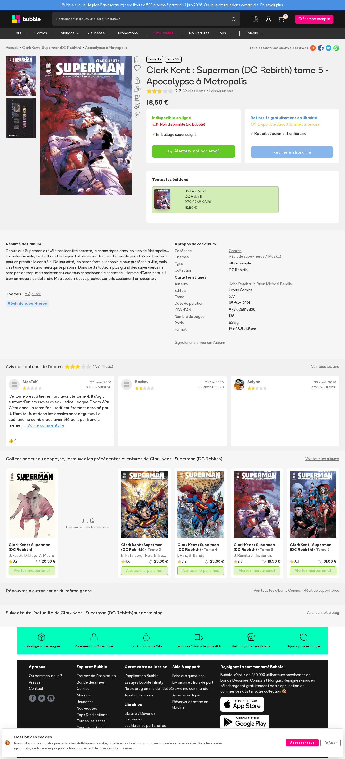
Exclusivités (163, 34)
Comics (43, 34)
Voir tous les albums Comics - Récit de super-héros (296, 591)
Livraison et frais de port (192, 683)
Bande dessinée (90, 683)
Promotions (128, 34)
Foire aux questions (188, 676)
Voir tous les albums (322, 459)
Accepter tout (302, 742)
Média (255, 34)
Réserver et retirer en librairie (190, 705)
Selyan (253, 382)
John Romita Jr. (242, 284)
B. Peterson (131, 556)
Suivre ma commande (190, 689)
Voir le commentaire (45, 425)
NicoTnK (30, 382)
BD (21, 34)
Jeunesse (99, 34)
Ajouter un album (139, 696)
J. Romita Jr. (244, 556)
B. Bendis (162, 556)
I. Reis (147, 556)
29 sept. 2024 (325, 383)
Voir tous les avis (325, 367)
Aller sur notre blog (323, 613)
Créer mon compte (314, 19)
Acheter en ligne (186, 696)
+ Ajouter (33, 294)
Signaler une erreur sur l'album (200, 343)
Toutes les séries (91, 722)
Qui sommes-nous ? (45, 676)
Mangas (70, 34)
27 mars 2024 (100, 383)
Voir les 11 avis (194, 91)
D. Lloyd (30, 556)
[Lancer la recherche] (233, 19)
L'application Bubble (142, 676)
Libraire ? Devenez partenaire (140, 717)
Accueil (12, 48)
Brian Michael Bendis (274, 284)
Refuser (331, 742)
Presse (35, 683)
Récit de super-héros (246, 257)
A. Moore (46, 556)
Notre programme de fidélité (148, 689)
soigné (191, 135)
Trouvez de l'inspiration (96, 676)
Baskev (141, 382)
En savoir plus (271, 5)
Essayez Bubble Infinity (144, 683)
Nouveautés (199, 34)
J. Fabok (16, 556)
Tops (224, 34)
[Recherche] (139, 19)
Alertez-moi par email (193, 152)
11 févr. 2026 (214, 383)
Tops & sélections (92, 715)
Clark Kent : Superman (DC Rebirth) (51, 48)
